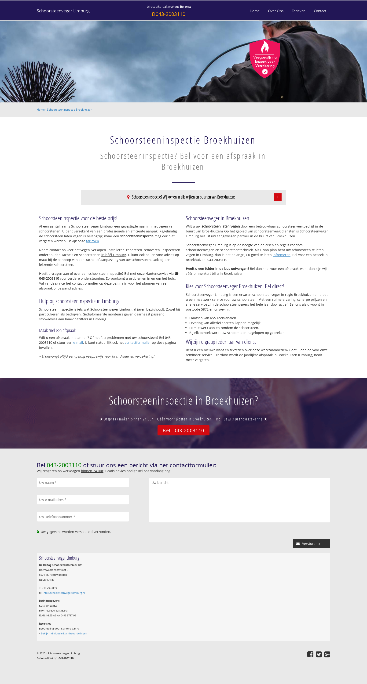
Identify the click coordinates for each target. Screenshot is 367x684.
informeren (281, 255)
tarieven (92, 241)
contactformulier (138, 342)
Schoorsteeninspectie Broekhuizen (69, 110)
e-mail (78, 342)
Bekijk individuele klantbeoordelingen (64, 633)
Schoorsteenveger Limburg (63, 11)
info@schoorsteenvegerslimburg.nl (64, 592)
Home (41, 110)
